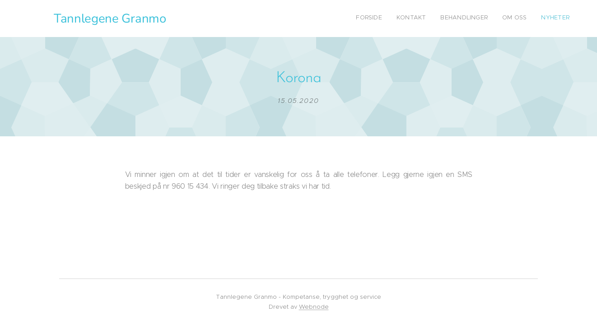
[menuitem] (514, 18)
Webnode (314, 307)
